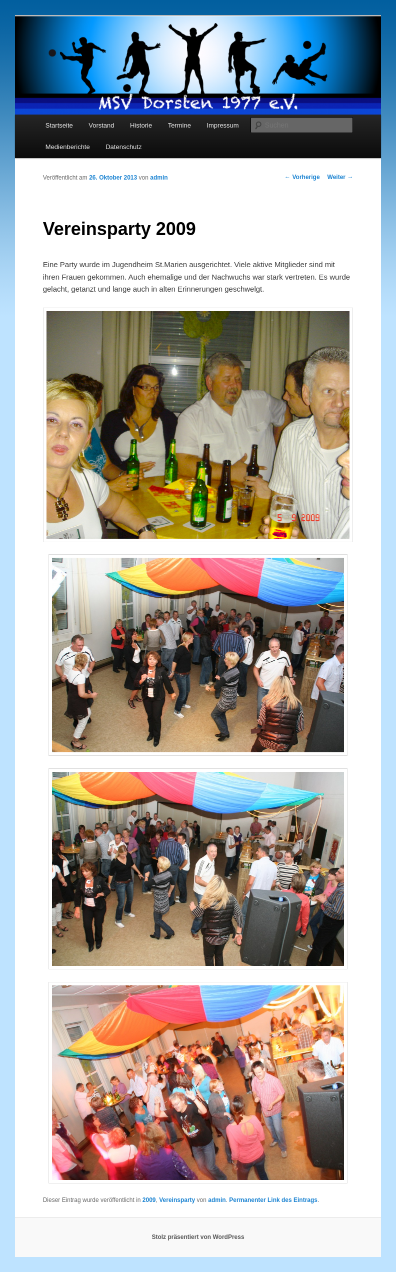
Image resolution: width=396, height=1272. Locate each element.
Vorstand (101, 125)
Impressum (222, 125)
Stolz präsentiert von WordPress (198, 1236)
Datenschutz (124, 147)
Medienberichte (68, 147)
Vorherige (302, 177)
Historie (141, 125)
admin (159, 177)
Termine (179, 125)
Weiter (341, 177)
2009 (149, 1199)
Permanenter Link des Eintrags (273, 1199)
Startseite (59, 125)
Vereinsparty (177, 1199)
